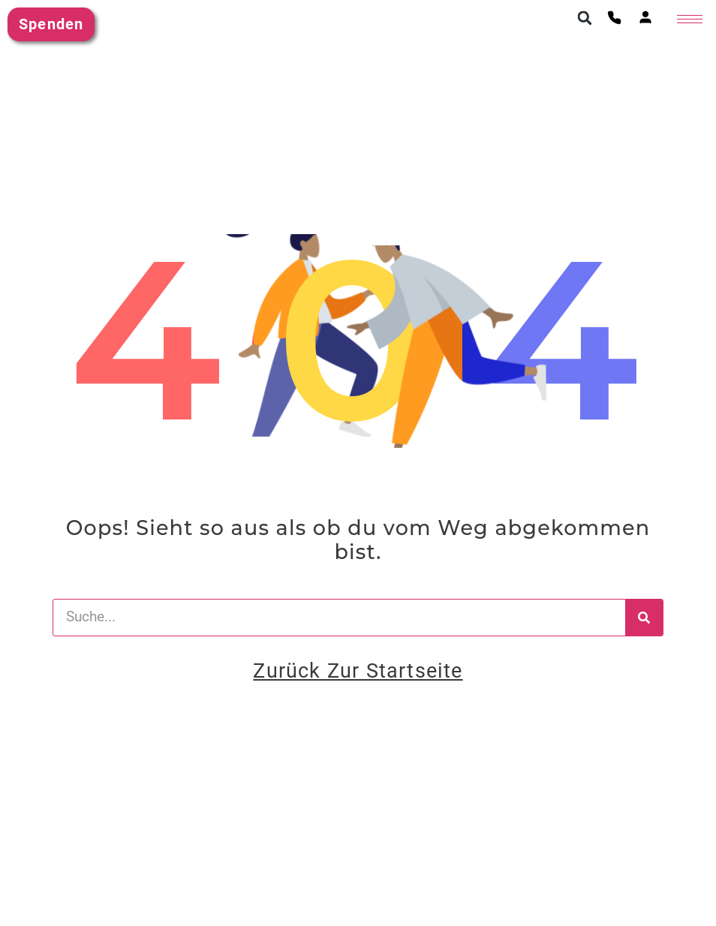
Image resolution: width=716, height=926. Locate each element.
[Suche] (644, 618)
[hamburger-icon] (689, 19)
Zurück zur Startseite (357, 671)
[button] (584, 18)
